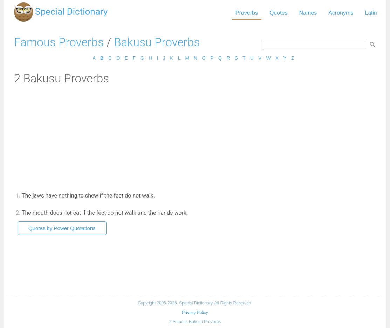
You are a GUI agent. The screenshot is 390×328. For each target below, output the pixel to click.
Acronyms (340, 13)
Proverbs (246, 13)
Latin (371, 13)
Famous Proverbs (59, 42)
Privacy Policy (195, 312)
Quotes (278, 13)
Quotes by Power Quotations (62, 228)
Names (308, 13)
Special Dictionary (71, 11)
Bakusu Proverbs (157, 42)
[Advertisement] (195, 138)
